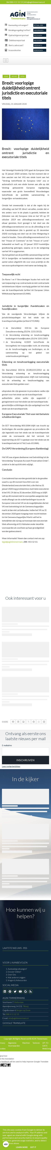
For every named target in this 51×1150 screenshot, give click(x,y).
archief (14, 76)
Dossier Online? (14, 972)
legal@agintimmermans (12, 541)
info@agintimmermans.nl (18, 1018)
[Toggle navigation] (5, 60)
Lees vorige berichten (11, 766)
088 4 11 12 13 (12, 1014)
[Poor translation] (7, 1065)
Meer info (38, 45)
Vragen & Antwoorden (17, 980)
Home (6, 76)
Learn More (22, 1147)
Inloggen (38, 35)
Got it (33, 1147)
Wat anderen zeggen (16, 977)
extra (23, 76)
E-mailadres (7, 745)
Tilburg (15, 1006)
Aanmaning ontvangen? (17, 969)
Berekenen (38, 50)
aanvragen (38, 30)
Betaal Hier (38, 25)
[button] (25, 760)
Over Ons (12, 974)
